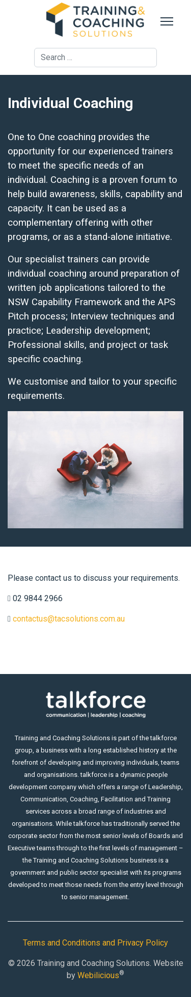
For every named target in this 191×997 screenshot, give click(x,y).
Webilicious (98, 975)
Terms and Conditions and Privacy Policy (95, 943)
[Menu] (166, 21)
